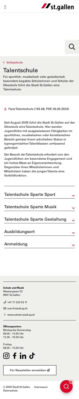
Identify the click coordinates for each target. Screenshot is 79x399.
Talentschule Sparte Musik (30, 206)
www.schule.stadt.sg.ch (19, 314)
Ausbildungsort (19, 231)
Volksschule (14, 62)
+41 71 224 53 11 (15, 302)
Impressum (41, 386)
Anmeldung (15, 243)
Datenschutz (10, 390)
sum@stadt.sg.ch (15, 308)
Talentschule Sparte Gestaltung (35, 219)
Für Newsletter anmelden (30, 370)
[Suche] (72, 47)
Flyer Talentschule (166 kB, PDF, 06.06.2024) (38, 109)
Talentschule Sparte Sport (29, 194)
